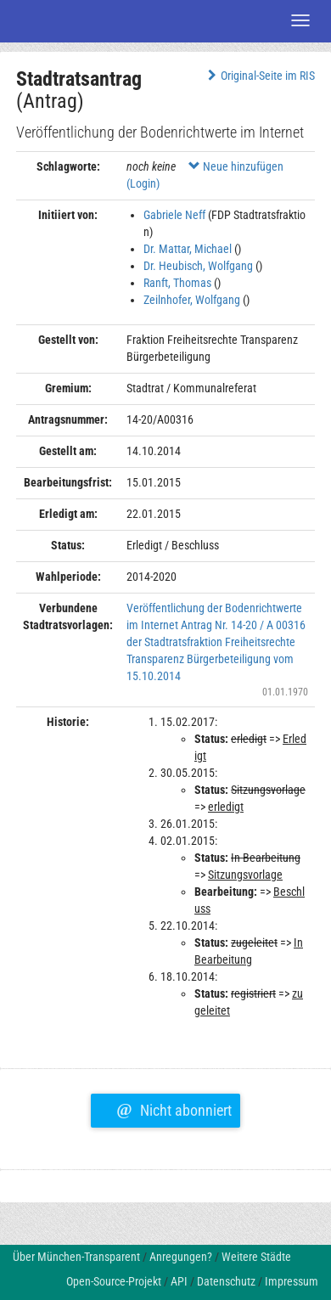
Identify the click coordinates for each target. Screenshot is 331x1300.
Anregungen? (180, 1256)
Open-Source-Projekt (113, 1281)
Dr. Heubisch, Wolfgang (198, 266)
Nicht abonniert (173, 1108)
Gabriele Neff (174, 215)
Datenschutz (226, 1281)
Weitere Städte (256, 1256)
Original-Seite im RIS (259, 75)
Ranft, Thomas (177, 283)
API (179, 1281)
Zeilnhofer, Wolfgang (191, 300)
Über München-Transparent (76, 1256)
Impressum (291, 1281)
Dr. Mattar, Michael (187, 249)
